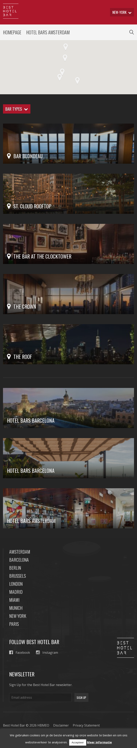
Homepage (12, 32)
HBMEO (43, 725)
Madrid (16, 592)
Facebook (19, 652)
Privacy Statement (86, 725)
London (16, 584)
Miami (14, 600)
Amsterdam (19, 551)
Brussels (17, 575)
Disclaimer (61, 725)
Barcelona (19, 559)
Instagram (47, 652)
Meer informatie (99, 742)
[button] (77, 80)
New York (17, 616)
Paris (14, 624)
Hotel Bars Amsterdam (48, 32)
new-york (122, 12)
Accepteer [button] (78, 742)
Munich (16, 608)
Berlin (15, 567)
